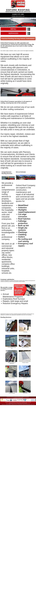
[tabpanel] (18, 22)
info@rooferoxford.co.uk (18, 16)
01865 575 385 (18, 14)
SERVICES (13, 33)
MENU (13, 29)
